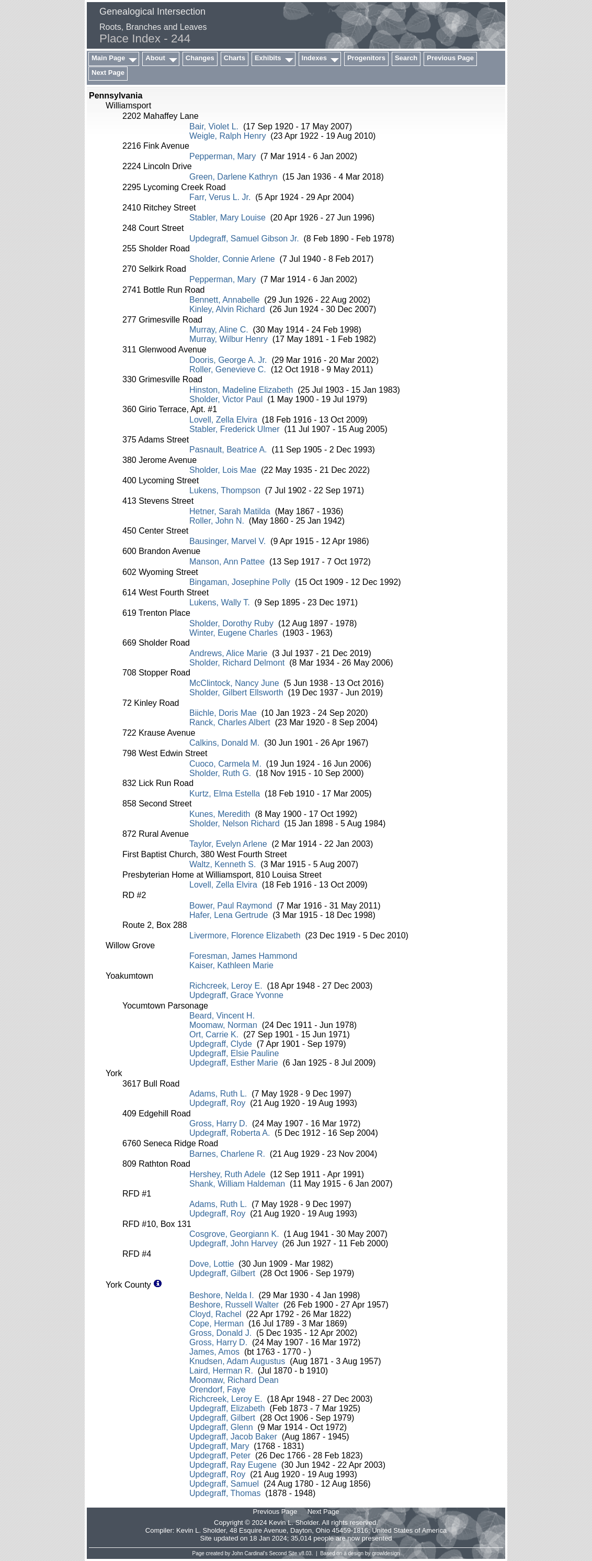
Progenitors (366, 58)
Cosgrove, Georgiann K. (234, 1234)
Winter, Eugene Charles (233, 632)
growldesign (386, 1553)
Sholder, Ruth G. (220, 773)
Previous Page (450, 58)
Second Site (283, 1553)
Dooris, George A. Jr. (228, 360)
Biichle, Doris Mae (223, 712)
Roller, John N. (216, 520)
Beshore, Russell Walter (234, 1304)
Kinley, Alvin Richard (227, 309)
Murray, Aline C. (218, 329)
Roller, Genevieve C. (227, 369)
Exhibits (268, 58)
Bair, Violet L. (213, 126)
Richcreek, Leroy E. (226, 985)
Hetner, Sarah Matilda (229, 511)
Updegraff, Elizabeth (227, 1408)
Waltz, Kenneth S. (222, 864)
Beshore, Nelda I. (221, 1295)
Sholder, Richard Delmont (236, 662)
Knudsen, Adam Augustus (237, 1361)
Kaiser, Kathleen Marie (231, 965)
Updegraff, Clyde (220, 1043)
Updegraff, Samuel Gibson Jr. (244, 238)
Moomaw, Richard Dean (234, 1380)
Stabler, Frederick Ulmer (234, 429)
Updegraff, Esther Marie (233, 1062)
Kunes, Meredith (220, 814)
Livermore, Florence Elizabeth (245, 935)
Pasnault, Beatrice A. (228, 449)
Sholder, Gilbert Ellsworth (236, 692)
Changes (200, 58)
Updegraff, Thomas (224, 1493)
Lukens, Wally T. (219, 602)
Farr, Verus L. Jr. (220, 197)
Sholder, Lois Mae (222, 470)
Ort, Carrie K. (213, 1034)
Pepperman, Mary (222, 156)
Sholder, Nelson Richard (234, 823)
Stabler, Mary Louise (227, 217)
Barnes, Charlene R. (227, 1153)
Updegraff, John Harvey (233, 1243)
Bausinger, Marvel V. (227, 541)
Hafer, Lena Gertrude (228, 915)
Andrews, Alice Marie (228, 653)
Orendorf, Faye (217, 1389)
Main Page (108, 58)
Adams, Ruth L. (218, 1093)
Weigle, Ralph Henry (227, 135)
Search (406, 58)
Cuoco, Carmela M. (225, 763)
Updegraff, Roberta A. (229, 1132)
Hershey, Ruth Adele (227, 1174)
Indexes (314, 58)
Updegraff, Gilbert (222, 1273)
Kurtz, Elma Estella (224, 793)
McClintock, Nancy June (234, 683)
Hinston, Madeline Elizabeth (241, 389)
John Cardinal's (250, 1553)
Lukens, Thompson (224, 490)
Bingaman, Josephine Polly (239, 582)
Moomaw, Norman (223, 1025)
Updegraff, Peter (220, 1455)
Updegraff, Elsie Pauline (234, 1053)
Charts (234, 58)
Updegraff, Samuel (224, 1483)
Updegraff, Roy (217, 1103)
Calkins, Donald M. (224, 742)
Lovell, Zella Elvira (223, 419)
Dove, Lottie (211, 1263)
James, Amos (214, 1351)
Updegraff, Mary (219, 1446)
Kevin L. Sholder (201, 1530)
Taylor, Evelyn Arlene (228, 843)
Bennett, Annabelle (224, 299)
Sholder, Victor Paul (226, 399)
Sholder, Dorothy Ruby (231, 623)
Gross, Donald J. (220, 1332)
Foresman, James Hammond (243, 955)
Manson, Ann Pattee (227, 561)
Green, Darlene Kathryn (233, 176)
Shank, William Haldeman (237, 1183)
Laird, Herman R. (221, 1370)
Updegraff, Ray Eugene (233, 1464)
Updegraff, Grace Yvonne (236, 995)
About (155, 58)
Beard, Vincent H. (222, 1015)
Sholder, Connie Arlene (232, 258)
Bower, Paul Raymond (230, 905)
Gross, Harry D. (218, 1123)
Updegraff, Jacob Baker (233, 1436)
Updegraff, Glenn (221, 1427)
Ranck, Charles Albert (229, 722)
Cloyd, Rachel (215, 1314)
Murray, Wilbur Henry (228, 339)
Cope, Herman (216, 1323)
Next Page (108, 72)
